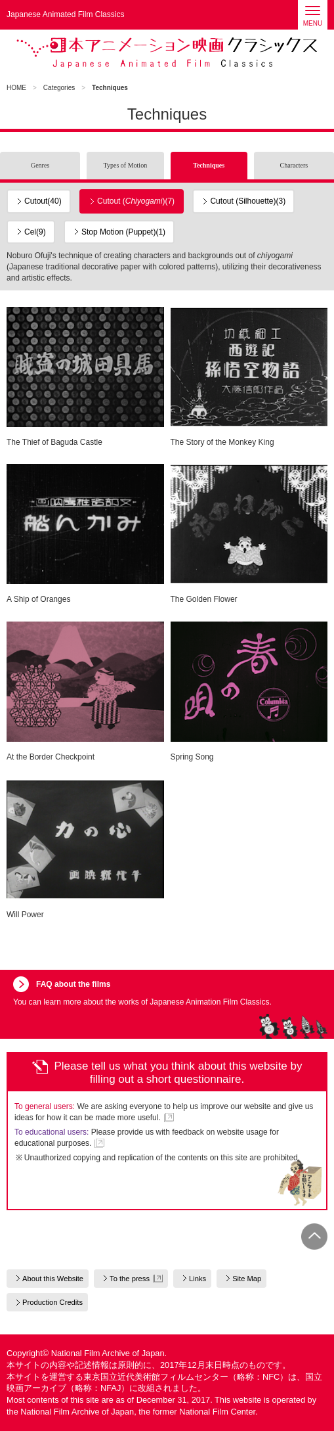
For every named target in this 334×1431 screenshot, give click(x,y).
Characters (294, 165)
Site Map (246, 1279)
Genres (40, 165)
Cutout (43, 201)
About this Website (52, 1279)
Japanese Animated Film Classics (167, 53)
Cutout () (136, 201)
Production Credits (52, 1302)
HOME (16, 87)
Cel (35, 232)
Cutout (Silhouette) (247, 201)
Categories (59, 87)
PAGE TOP (314, 1236)
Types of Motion (126, 165)
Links (197, 1279)
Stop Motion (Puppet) (123, 232)
